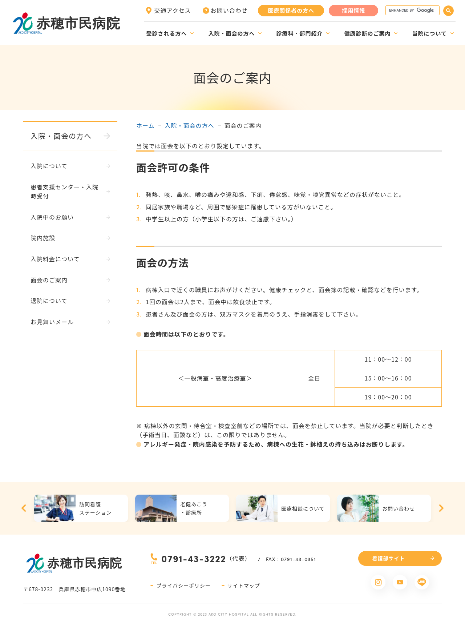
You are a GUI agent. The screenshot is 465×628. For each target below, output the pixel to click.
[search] (411, 10)
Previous (23, 508)
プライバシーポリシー (183, 585)
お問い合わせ (229, 10)
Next (441, 508)
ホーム (145, 125)
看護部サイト (388, 558)
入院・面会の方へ (189, 125)
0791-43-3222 (193, 558)
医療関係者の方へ (291, 10)
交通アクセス (172, 10)
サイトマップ (243, 585)
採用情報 (353, 10)
